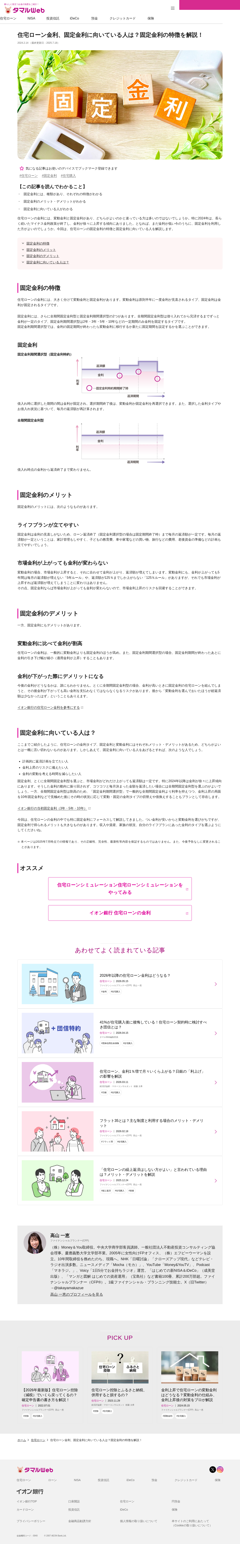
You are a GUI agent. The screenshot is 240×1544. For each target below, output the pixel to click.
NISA (49, 18)
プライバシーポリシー (31, 1521)
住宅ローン (25, 18)
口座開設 (74, 1501)
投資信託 (70, 18)
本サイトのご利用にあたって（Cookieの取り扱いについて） (192, 1523)
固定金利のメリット (41, 250)
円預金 (176, 1501)
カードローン (25, 1509)
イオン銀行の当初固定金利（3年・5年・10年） (52, 808)
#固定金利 (49, 175)
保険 (168, 18)
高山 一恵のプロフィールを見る (76, 1294)
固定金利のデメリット (42, 256)
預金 (112, 18)
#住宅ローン (28, 175)
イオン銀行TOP (27, 1501)
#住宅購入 (68, 175)
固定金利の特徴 (37, 243)
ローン (52, 1480)
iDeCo (91, 18)
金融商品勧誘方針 (79, 1521)
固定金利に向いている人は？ (47, 262)
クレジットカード (140, 18)
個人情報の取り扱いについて (138, 1521)
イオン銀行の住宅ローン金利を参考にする (48, 707)
